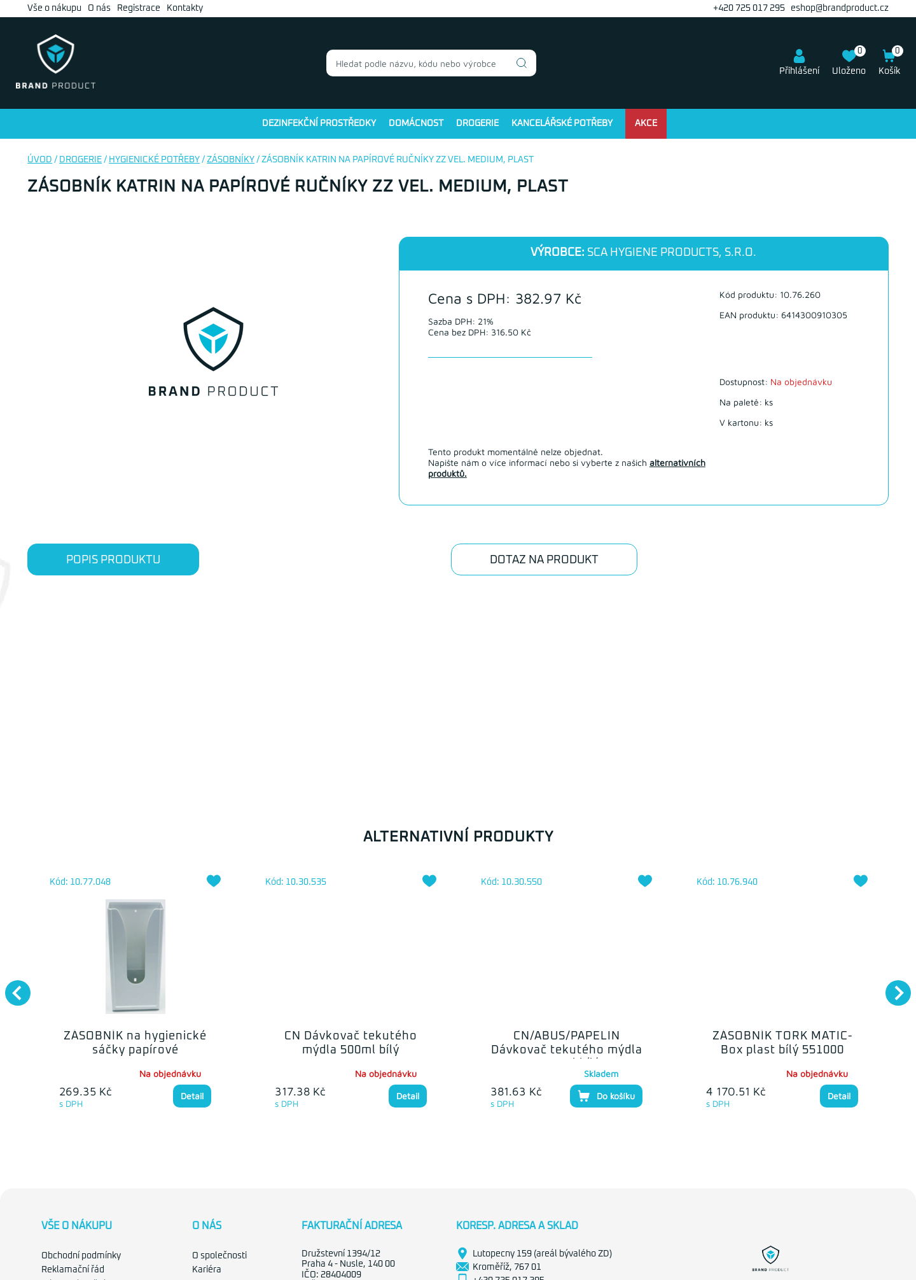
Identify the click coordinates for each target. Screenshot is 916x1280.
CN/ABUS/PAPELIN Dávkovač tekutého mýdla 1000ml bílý (566, 1049)
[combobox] (431, 63)
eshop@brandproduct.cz (840, 8)
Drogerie (477, 123)
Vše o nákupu (54, 8)
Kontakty (185, 8)
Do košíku (606, 1096)
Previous (11, 986)
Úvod (39, 159)
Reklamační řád (72, 1269)
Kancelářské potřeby (562, 123)
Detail (192, 1095)
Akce (646, 123)
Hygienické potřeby (154, 159)
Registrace (138, 8)
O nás (99, 8)
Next (891, 986)
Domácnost (416, 123)
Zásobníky (230, 159)
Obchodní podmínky (81, 1255)
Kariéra (206, 1269)
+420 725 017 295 (749, 8)
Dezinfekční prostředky (319, 123)
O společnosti (219, 1255)
